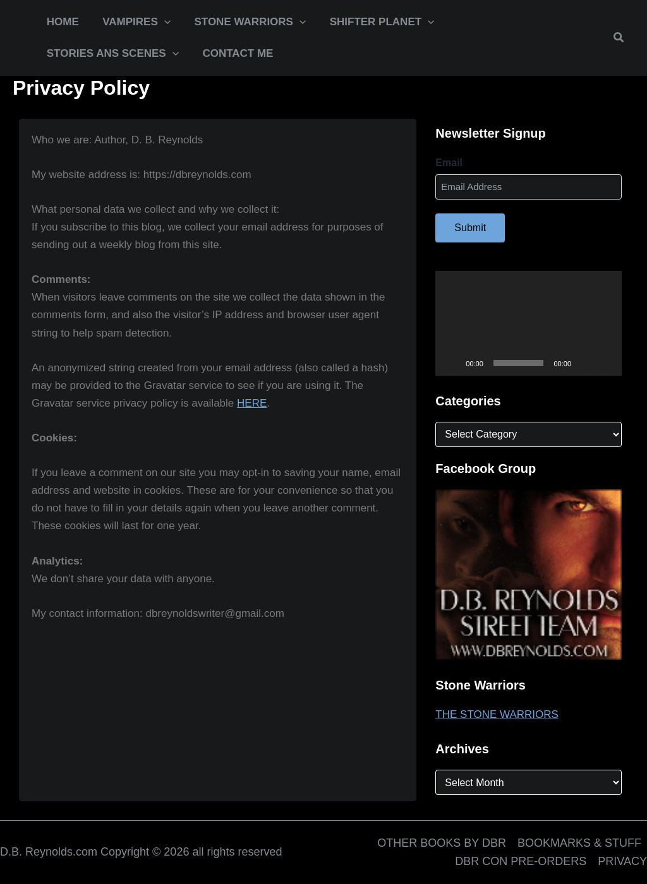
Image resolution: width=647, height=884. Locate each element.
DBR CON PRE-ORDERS (520, 861)
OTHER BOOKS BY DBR (441, 843)
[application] (161, 22)
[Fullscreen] (605, 363)
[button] (133, 22)
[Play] (451, 363)
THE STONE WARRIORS (497, 714)
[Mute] (585, 363)
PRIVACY (622, 861)
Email (449, 162)
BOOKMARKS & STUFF (579, 843)
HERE (252, 403)
